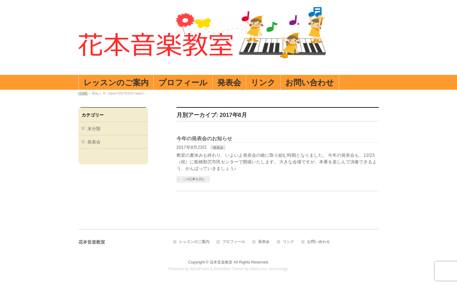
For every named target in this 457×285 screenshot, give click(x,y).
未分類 (94, 128)
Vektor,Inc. (259, 269)
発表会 (218, 147)
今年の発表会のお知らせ (204, 138)
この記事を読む (194, 179)
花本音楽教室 (221, 262)
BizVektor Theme (229, 269)
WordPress (199, 269)
